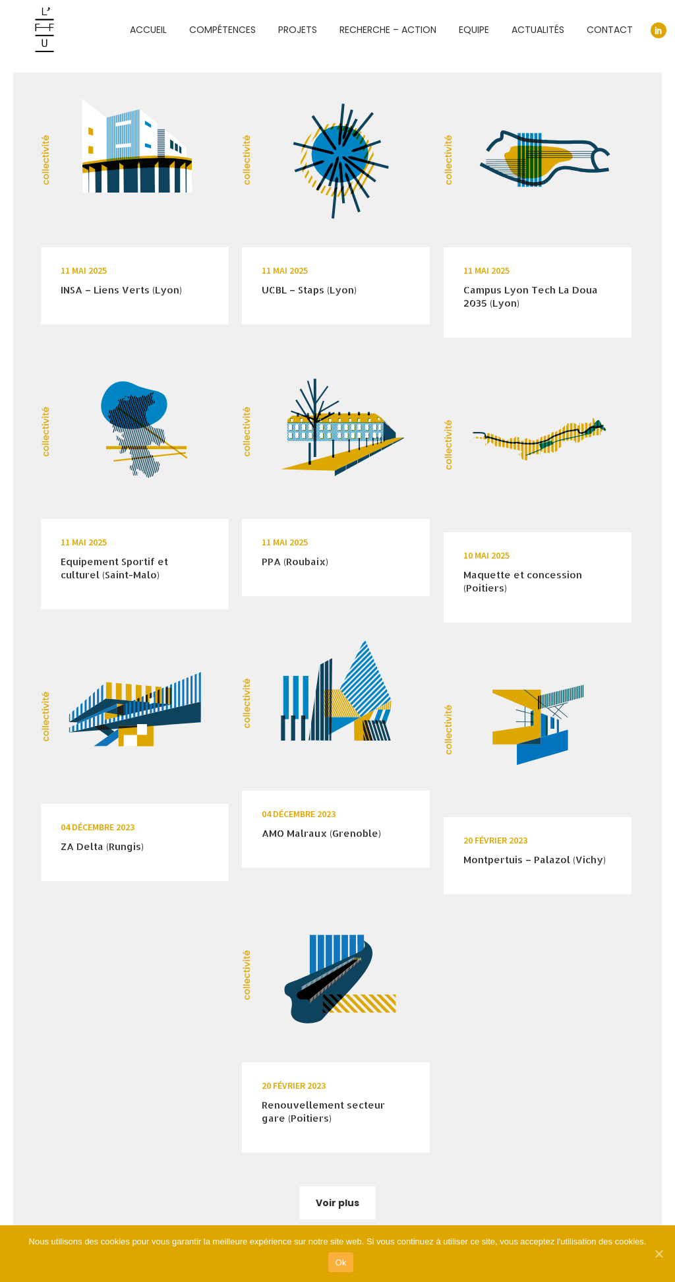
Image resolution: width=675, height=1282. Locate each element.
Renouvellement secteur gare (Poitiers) (323, 1111)
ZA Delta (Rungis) (102, 846)
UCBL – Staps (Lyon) (309, 290)
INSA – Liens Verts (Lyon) (121, 290)
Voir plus (337, 1202)
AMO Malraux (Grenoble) (321, 833)
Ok (340, 1262)
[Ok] (658, 1253)
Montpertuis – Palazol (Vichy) (534, 859)
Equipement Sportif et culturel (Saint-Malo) (114, 568)
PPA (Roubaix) (295, 561)
